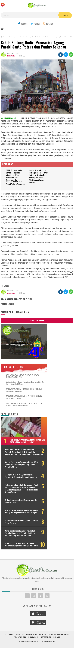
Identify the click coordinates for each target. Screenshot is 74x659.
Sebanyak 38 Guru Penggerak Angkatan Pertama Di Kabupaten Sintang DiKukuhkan (17, 476)
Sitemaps (9, 646)
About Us (20, 646)
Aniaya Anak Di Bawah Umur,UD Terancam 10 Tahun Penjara (16, 528)
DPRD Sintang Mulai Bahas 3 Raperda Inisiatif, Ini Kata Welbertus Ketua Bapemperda (15, 175)
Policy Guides (20, 649)
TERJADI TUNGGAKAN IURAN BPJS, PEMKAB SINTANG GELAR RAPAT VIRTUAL (20, 392)
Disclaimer (33, 649)
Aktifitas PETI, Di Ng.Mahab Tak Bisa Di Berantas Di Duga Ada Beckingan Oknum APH (18, 555)
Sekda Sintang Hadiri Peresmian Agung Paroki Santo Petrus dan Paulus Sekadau (33, 44)
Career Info (46, 649)
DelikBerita (36, 653)
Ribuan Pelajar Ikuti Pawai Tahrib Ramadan (15, 184)
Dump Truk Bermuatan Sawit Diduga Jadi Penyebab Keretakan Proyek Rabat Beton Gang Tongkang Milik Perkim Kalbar (20, 541)
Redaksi (56, 649)
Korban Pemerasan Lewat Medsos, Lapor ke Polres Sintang (17, 505)
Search (65, 15)
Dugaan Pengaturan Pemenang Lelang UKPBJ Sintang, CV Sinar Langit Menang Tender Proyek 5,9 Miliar (20, 464)
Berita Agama (11, 56)
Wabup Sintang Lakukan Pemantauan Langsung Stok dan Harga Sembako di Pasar (21, 378)
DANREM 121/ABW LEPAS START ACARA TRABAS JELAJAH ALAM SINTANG (19, 371)
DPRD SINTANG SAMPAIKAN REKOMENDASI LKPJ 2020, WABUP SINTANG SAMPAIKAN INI (21, 399)
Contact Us (31, 646)
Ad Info (42, 646)
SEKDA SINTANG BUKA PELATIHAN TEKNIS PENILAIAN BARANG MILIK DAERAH (20, 385)
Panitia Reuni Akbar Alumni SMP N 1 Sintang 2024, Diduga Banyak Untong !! (24, 437)
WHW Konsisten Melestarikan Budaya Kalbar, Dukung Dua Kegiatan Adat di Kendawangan (16, 517)
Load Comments (37, 320)
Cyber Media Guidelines (58, 646)
